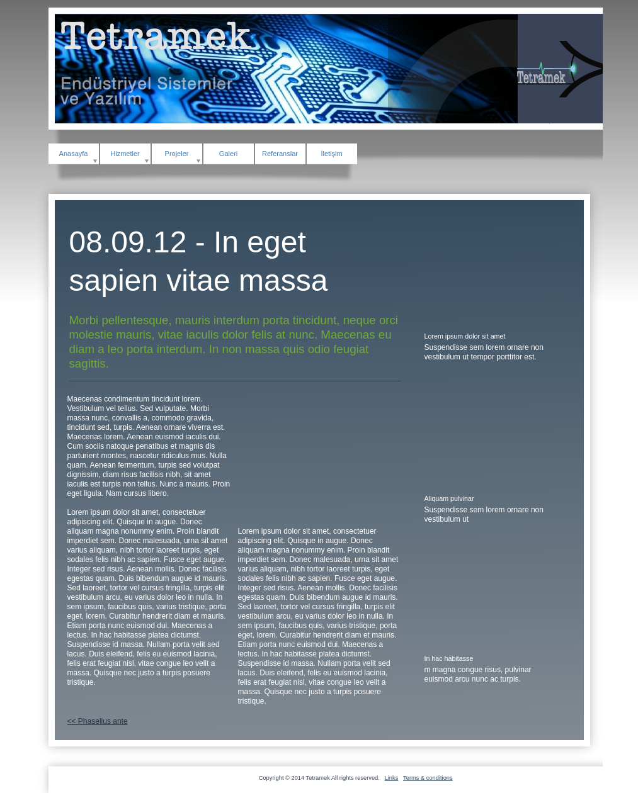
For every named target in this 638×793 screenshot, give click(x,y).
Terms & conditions (428, 778)
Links (392, 778)
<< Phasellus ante (97, 721)
